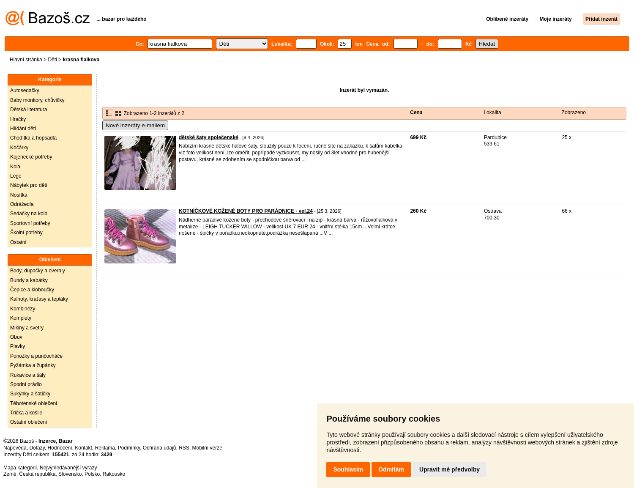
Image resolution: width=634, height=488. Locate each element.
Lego (16, 176)
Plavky (17, 346)
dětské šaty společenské (208, 137)
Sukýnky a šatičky (30, 394)
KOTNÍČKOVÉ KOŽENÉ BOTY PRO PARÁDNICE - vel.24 (246, 211)
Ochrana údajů (159, 448)
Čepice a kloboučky (32, 290)
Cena (416, 112)
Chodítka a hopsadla (33, 138)
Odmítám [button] (391, 469)
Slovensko (70, 474)
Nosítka (18, 195)
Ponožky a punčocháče (36, 356)
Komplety (20, 318)
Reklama (105, 448)
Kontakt (83, 448)
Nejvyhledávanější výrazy (68, 468)
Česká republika (37, 474)
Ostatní (18, 242)
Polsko (92, 474)
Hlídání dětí (23, 129)
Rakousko (114, 474)
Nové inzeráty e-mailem (135, 125)
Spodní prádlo (26, 384)
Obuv (16, 337)
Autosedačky (24, 90)
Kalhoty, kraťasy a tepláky (39, 299)
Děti (52, 60)
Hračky (18, 119)
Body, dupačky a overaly (37, 271)
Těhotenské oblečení (33, 403)
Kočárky (19, 148)
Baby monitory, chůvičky (37, 100)
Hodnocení (60, 448)
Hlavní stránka (26, 60)
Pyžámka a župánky (32, 365)
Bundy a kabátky (29, 280)
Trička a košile (26, 413)
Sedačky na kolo (28, 214)
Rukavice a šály (28, 375)
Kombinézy (22, 309)
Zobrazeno (574, 112)
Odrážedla (21, 204)
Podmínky (129, 448)
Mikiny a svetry (27, 328)
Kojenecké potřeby (31, 157)
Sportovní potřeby (30, 223)
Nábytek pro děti (28, 185)
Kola (15, 167)
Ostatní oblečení (28, 422)
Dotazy (36, 448)
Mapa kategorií (20, 468)
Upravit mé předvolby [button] (449, 469)
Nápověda (15, 448)
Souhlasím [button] (348, 469)
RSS (184, 448)
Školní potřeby (26, 233)
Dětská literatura (28, 109)
